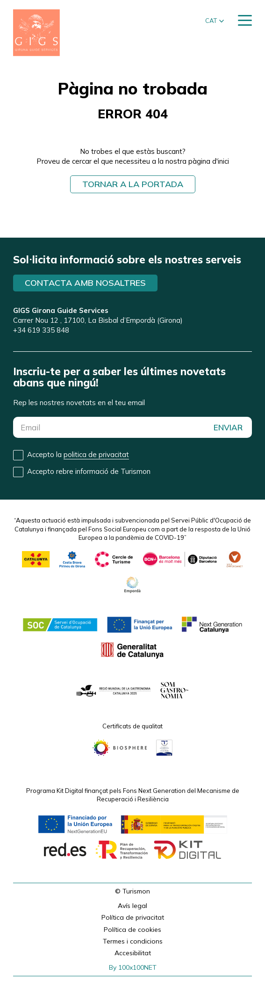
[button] (214, 21)
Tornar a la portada (132, 184)
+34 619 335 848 (41, 330)
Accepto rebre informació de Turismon (88, 471)
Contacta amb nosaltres (85, 282)
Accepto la (78, 454)
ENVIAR (228, 427)
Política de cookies (132, 929)
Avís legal (132, 905)
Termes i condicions (133, 941)
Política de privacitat (132, 917)
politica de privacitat (96, 454)
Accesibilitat (133, 953)
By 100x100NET (133, 967)
